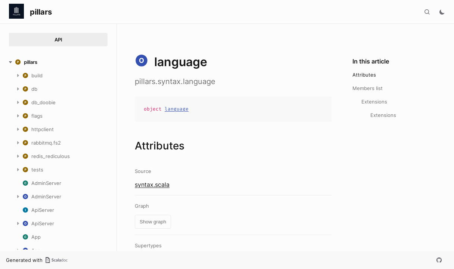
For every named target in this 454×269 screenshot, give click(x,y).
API (58, 40)
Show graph (153, 222)
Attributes (364, 75)
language (177, 109)
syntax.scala (152, 184)
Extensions (374, 102)
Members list (367, 88)
